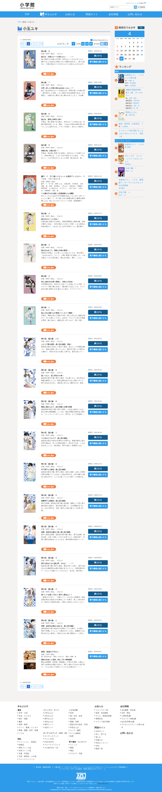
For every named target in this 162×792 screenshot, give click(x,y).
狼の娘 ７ (45, 82)
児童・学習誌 (24, 753)
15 (130, 51)
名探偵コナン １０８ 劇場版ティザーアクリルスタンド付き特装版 (131, 182)
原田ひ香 (132, 115)
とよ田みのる (53, 188)
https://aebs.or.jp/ (103, 783)
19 (117, 55)
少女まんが (48, 716)
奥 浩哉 (49, 186)
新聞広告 (99, 719)
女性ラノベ (48, 727)
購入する (98, 56)
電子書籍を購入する (98, 62)
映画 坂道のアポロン (50, 652)
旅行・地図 (23, 719)
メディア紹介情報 (103, 722)
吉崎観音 (47, 190)
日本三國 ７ (131, 168)
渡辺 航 (55, 190)
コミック (73, 745)
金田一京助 (132, 98)
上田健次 (125, 126)
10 (138, 46)
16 (134, 51)
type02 (102, 43)
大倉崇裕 (133, 85)
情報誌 (21, 745)
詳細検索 (142, 7)
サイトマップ (132, 3)
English (142, 3)
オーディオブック (51, 736)
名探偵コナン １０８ (134, 144)
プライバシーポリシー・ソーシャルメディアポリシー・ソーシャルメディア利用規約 (95, 767)
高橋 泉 (73, 656)
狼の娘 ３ (45, 245)
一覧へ (141, 28)
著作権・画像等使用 (43, 767)
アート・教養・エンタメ (28, 727)
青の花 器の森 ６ (49, 464)
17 (138, 51)
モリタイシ (63, 188)
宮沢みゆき (48, 656)
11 (142, 46)
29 (130, 59)
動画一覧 (99, 749)
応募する (99, 740)
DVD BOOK (49, 742)
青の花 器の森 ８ (49, 401)
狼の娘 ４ (45, 214)
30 (134, 59)
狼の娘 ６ (45, 114)
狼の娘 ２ (45, 276)
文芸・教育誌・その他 (27, 756)
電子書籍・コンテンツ (77, 742)
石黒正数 (67, 184)
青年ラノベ (48, 724)
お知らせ (98, 706)
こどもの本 (73, 710)
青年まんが (48, 719)
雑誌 (19, 739)
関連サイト (99, 727)
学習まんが (75, 727)
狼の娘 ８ (45, 51)
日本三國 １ (124, 192)
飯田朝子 (136, 103)
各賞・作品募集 (102, 713)
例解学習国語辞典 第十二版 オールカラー (134, 92)
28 (125, 59)
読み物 (72, 719)
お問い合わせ (126, 733)
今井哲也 (75, 184)
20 (83, 44)
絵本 (72, 713)
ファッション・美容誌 (27, 742)
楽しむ (98, 737)
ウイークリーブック (27, 759)
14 (125, 51)
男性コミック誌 (25, 748)
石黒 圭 (136, 105)
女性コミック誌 (25, 750)
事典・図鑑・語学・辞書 (28, 730)
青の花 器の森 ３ (49, 558)
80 (91, 44)
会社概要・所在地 (128, 710)
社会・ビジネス (25, 716)
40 (87, 44)
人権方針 (57, 767)
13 (121, 51)
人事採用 (124, 716)
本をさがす (23, 706)
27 (121, 59)
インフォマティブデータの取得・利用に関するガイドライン (81, 769)
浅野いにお (58, 184)
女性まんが (48, 722)
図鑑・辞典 (74, 722)
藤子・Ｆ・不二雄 (47, 184)
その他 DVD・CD (51, 748)
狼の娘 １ (45, 307)
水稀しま (131, 80)
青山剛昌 (133, 83)
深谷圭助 (136, 100)
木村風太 (57, 186)
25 (142, 55)
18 (142, 51)
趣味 (20, 722)
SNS (97, 746)
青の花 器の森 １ (49, 620)
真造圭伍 (72, 186)
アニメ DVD (49, 739)
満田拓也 (128, 164)
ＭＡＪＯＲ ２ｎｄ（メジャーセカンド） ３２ (135, 159)
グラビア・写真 (76, 753)
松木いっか (129, 171)
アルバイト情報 (127, 719)
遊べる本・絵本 (76, 716)
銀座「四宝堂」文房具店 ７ (131, 124)
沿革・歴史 (125, 713)
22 (130, 55)
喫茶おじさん (131, 112)
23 (134, 55)
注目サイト (100, 731)
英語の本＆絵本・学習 (79, 724)
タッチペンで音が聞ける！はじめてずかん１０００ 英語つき (131, 133)
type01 (106, 43)
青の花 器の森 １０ (50, 339)
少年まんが (48, 713)
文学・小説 (23, 713)
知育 (72, 736)
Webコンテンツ (102, 743)
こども (21, 733)
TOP (19, 22)
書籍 (19, 710)
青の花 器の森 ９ (49, 370)
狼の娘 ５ (45, 145)
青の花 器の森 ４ (49, 527)
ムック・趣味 (75, 730)
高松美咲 (44, 188)
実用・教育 (23, 724)
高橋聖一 (80, 186)
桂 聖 (136, 108)
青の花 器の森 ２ (49, 589)
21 (125, 55)
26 (117, 59)
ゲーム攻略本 (75, 733)
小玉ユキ (60, 54)
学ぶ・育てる (101, 734)
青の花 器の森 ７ (49, 433)
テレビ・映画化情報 (104, 716)
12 (117, 51)
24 (138, 55)
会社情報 (124, 706)
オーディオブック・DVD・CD (55, 733)
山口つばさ (73, 188)
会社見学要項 (126, 722)
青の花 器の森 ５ (49, 495)
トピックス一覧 (102, 710)
